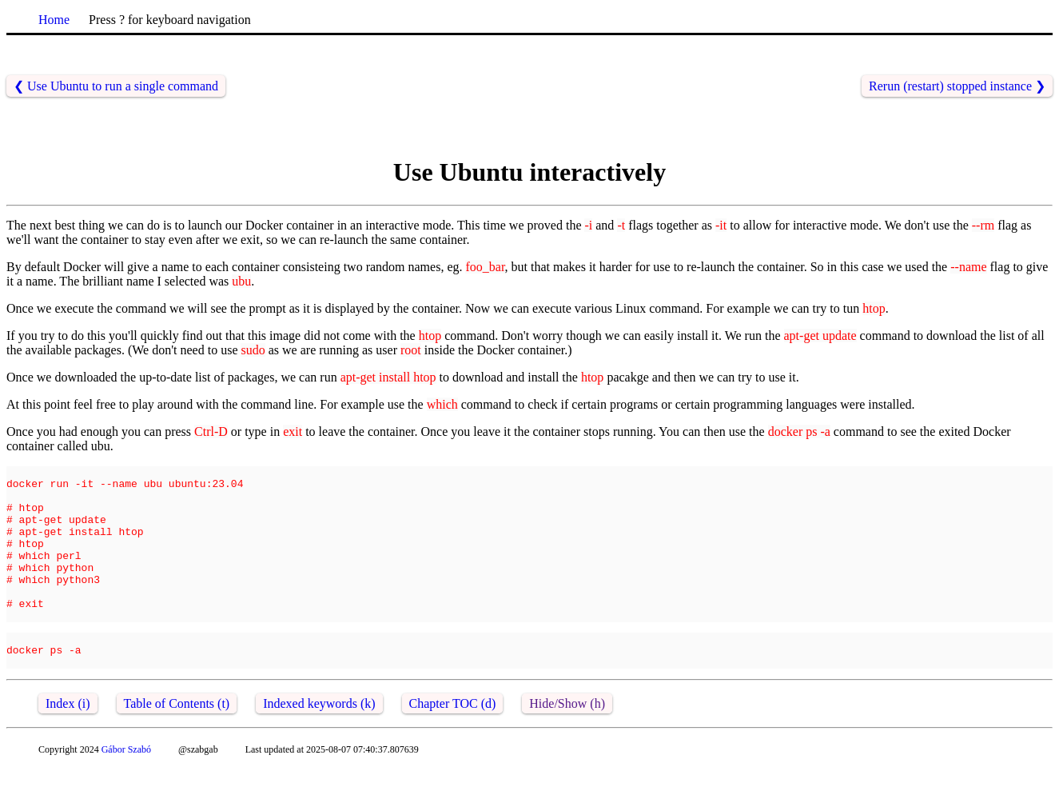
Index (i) (68, 742)
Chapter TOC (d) (452, 742)
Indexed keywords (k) (319, 742)
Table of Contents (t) (177, 742)
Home (54, 19)
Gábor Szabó (126, 787)
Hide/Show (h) (567, 742)
